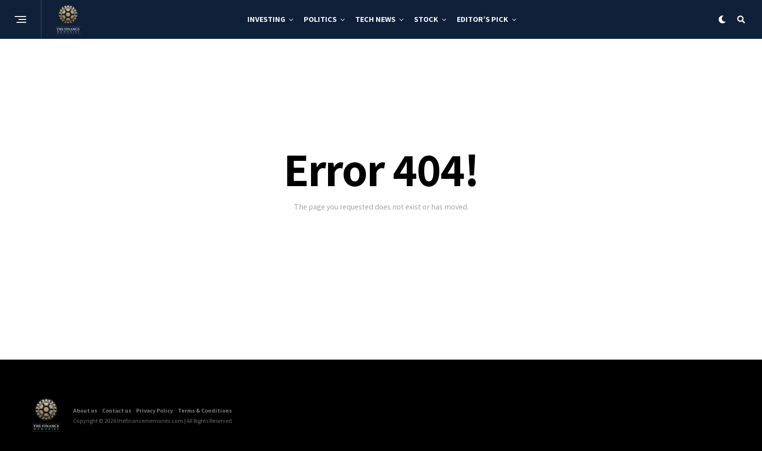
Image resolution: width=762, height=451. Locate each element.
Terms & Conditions (205, 410)
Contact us (116, 410)
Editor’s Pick (482, 19)
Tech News (375, 19)
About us (85, 410)
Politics (320, 19)
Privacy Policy (154, 410)
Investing (266, 19)
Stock (426, 19)
